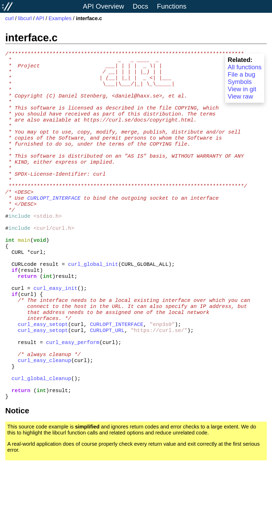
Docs (140, 6)
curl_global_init (93, 301)
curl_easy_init (55, 329)
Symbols (240, 81)
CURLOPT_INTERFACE (54, 223)
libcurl (25, 18)
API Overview (103, 6)
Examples (60, 18)
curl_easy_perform (72, 393)
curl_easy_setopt (43, 372)
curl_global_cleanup (41, 435)
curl (9, 18)
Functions (171, 6)
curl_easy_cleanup (44, 414)
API (40, 18)
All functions (245, 67)
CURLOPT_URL (107, 379)
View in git (242, 89)
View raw (240, 96)
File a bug (241, 74)
